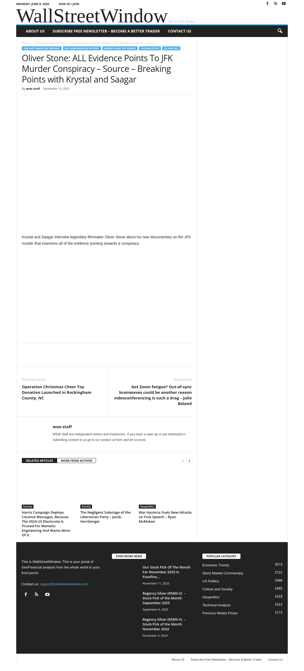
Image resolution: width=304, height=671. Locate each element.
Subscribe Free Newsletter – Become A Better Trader (106, 31)
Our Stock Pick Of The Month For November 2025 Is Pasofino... (166, 572)
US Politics (171, 48)
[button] (280, 31)
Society (27, 506)
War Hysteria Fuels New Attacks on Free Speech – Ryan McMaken (165, 517)
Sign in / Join (69, 4)
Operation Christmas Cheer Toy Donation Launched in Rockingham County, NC (56, 392)
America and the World (120, 48)
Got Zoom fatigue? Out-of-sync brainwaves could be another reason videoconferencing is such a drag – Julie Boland (153, 395)
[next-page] (189, 461)
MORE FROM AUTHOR (76, 461)
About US (35, 31)
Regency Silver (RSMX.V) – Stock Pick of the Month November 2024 (164, 624)
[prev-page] (183, 461)
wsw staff (33, 89)
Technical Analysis (216, 605)
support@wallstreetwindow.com (64, 584)
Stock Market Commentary (222, 573)
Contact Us (179, 31)
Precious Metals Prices (220, 613)
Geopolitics (147, 506)
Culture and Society (217, 589)
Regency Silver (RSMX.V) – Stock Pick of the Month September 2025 (164, 598)
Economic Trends (215, 565)
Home (25, 43)
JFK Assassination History (49, 43)
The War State (150, 48)
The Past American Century (42, 48)
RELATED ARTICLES (39, 461)
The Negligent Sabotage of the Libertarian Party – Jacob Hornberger (105, 517)
